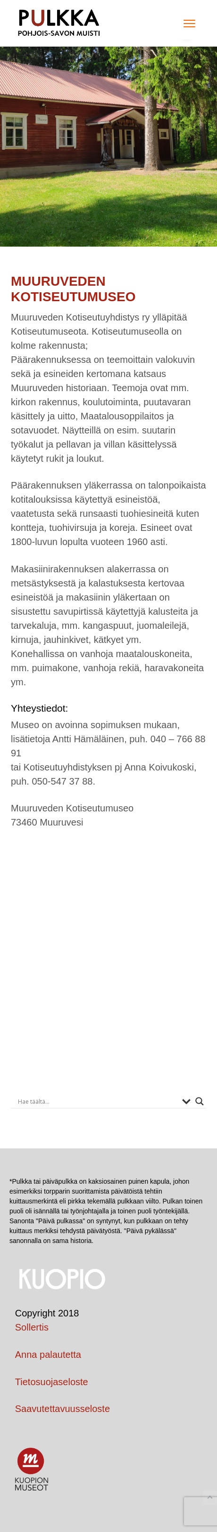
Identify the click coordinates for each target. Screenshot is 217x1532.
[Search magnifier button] (199, 1101)
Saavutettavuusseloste (62, 1409)
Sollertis (32, 1327)
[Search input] (97, 1101)
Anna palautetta (48, 1354)
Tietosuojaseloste (51, 1382)
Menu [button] (186, 23)
